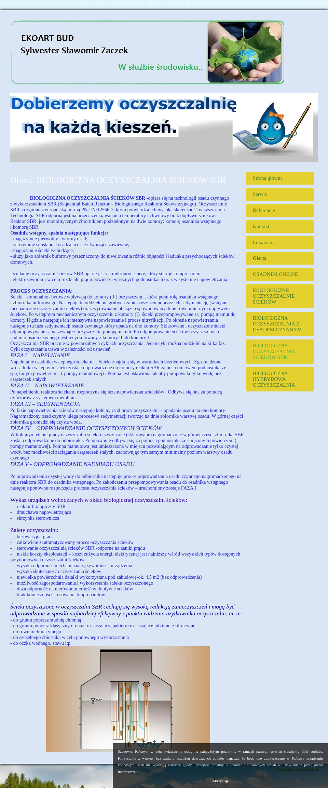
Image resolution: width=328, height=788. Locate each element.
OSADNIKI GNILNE (275, 274)
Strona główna (268, 178)
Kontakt (261, 226)
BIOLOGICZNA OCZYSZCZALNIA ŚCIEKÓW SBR (274, 351)
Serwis (260, 194)
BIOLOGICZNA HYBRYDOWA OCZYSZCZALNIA (274, 379)
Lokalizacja (265, 242)
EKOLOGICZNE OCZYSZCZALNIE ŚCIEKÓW (274, 296)
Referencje (264, 210)
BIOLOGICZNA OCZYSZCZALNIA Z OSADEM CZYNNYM (277, 323)
